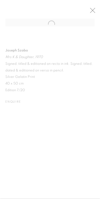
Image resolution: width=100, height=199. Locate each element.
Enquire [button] (13, 103)
